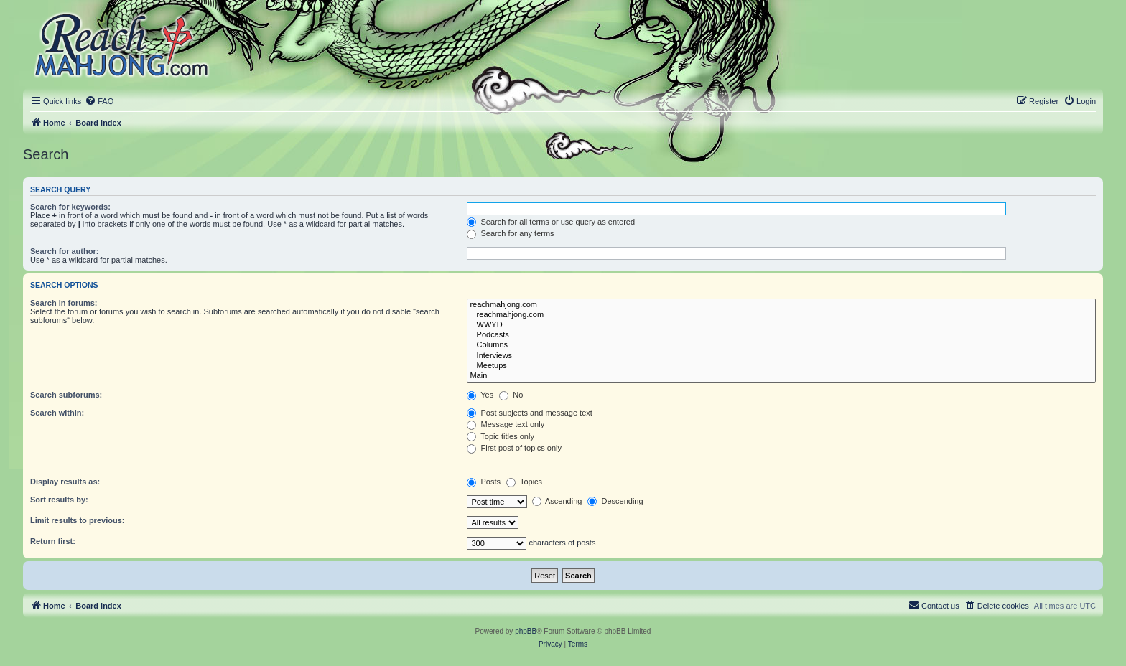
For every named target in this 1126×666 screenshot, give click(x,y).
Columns (781, 345)
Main (781, 376)
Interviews (781, 356)
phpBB (525, 631)
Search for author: (64, 251)
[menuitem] (99, 101)
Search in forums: (64, 303)
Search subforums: (66, 394)
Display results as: (65, 481)
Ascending (557, 501)
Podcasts (781, 335)
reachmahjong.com (781, 305)
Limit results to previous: (77, 520)
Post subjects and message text (529, 412)
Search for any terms (510, 233)
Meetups (781, 366)
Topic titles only (500, 436)
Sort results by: (59, 499)
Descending (615, 501)
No (511, 394)
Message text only (505, 424)
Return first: (52, 541)
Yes (480, 394)
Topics (524, 481)
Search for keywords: (70, 206)
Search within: (57, 412)
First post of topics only (514, 448)
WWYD (781, 325)
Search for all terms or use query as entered (551, 221)
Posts (484, 481)
